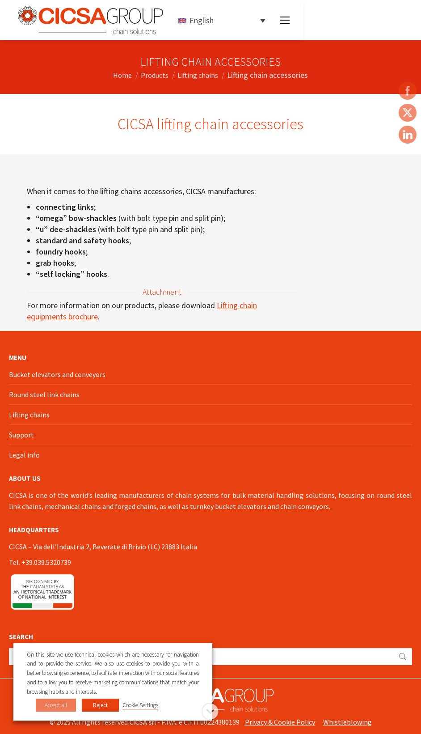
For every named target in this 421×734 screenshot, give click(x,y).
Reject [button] (100, 705)
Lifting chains (29, 414)
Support (21, 434)
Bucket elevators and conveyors (57, 374)
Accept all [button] (56, 705)
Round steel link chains (44, 394)
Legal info (24, 454)
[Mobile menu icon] (284, 20)
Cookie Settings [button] (140, 705)
